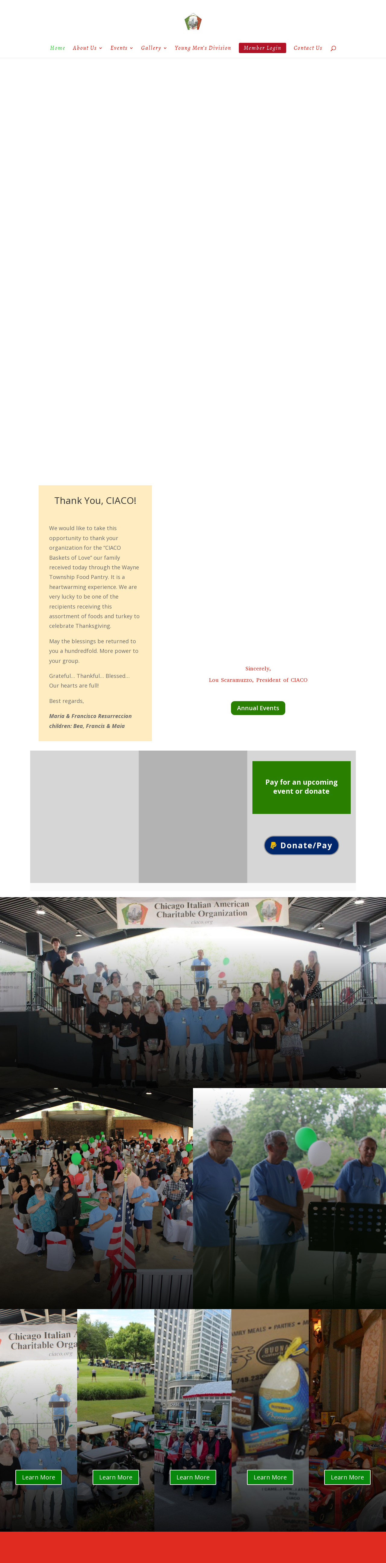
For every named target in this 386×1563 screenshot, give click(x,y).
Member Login (262, 48)
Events (119, 49)
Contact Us (308, 49)
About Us (85, 49)
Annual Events (258, 708)
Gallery (151, 49)
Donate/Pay (306, 845)
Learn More (38, 1477)
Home (57, 49)
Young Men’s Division (203, 49)
